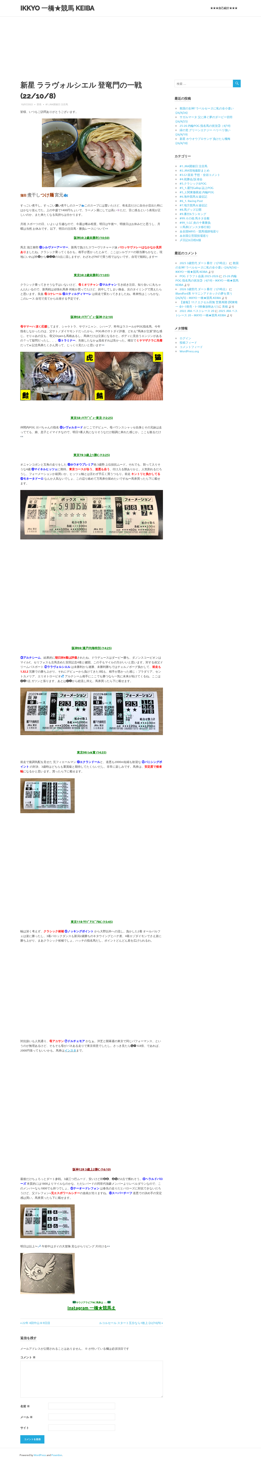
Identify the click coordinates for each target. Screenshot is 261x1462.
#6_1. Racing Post (191, 201)
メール (26, 1417)
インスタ (70, 1050)
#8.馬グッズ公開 (190, 209)
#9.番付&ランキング (193, 214)
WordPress (40, 1455)
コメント (28, 1357)
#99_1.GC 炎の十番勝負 (195, 222)
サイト (24, 1428)
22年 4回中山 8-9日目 (36, 1323)
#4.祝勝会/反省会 (191, 179)
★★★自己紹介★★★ (223, 8)
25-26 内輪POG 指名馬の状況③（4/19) (205, 125)
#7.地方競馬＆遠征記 (193, 205)
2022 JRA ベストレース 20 (197, 310)
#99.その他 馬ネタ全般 (195, 218)
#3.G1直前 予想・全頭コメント (200, 174)
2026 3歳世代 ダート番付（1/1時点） (204, 289)
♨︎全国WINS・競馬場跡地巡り (199, 231)
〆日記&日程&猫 (190, 240)
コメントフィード (191, 347)
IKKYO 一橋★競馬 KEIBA (59, 8)
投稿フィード (188, 342)
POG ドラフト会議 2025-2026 (199, 276)
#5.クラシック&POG (193, 183)
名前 (25, 1406)
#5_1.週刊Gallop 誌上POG (197, 187)
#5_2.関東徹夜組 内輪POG (197, 192)
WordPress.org (189, 351)
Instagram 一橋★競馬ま (91, 1308)
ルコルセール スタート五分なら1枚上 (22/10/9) (130, 1323)
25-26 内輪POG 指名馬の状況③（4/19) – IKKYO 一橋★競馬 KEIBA (207, 280)
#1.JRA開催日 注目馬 (56, 104)
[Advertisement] (130, 43)
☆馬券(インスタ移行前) (195, 227)
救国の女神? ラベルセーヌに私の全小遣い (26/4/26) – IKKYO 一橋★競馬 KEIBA (207, 267)
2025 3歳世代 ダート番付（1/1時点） (204, 263)
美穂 (225, 306)
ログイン (185, 338)
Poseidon (56, 1455)
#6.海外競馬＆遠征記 (193, 196)
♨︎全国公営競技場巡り (194, 235)
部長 (39, 104)
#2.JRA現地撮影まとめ (195, 170)
